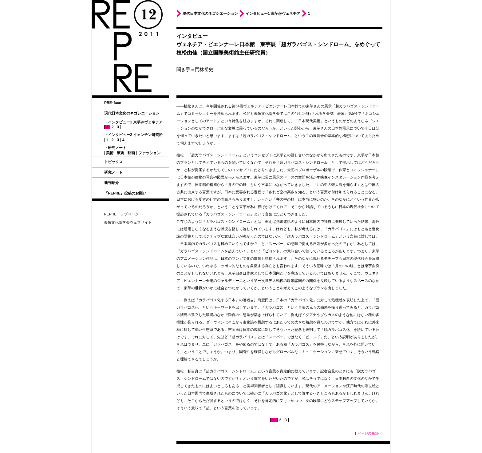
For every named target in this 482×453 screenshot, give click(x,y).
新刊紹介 (111, 183)
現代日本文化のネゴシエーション (132, 113)
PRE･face (112, 103)
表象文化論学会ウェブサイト (128, 222)
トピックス (113, 162)
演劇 (120, 153)
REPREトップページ (121, 214)
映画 (131, 153)
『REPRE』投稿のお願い (125, 193)
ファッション (149, 153)
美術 (109, 153)
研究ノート (113, 172)
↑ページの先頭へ (368, 433)
